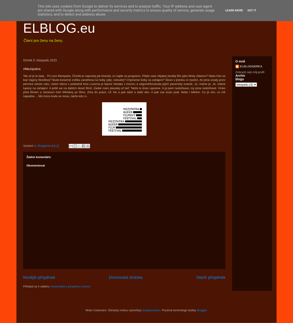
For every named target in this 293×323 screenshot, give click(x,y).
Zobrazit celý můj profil (249, 72)
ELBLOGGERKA (251, 66)
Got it (251, 10)
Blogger (202, 310)
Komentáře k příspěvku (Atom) (70, 286)
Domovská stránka (125, 277)
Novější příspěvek (39, 277)
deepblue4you (151, 310)
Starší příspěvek (210, 277)
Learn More (234, 10)
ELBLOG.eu (59, 28)
